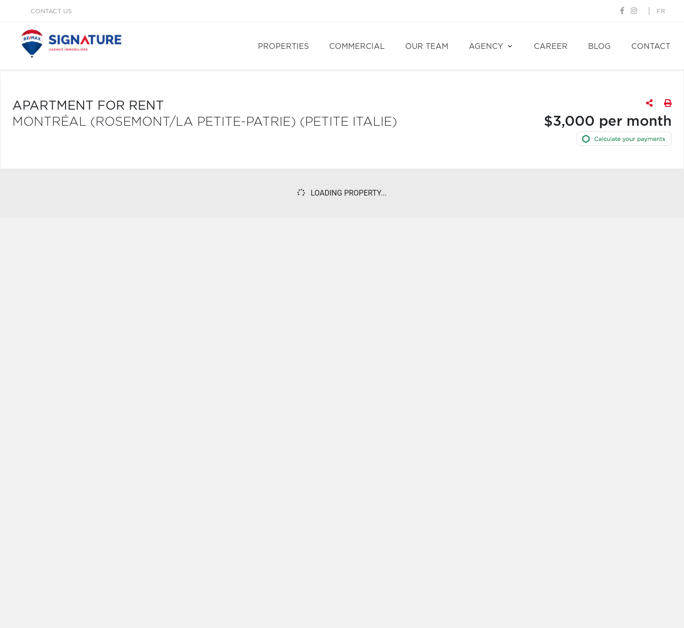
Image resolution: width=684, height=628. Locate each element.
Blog (599, 46)
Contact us (51, 12)
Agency (486, 46)
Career (551, 46)
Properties (283, 46)
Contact (650, 46)
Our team (426, 46)
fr (660, 12)
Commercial (357, 46)
